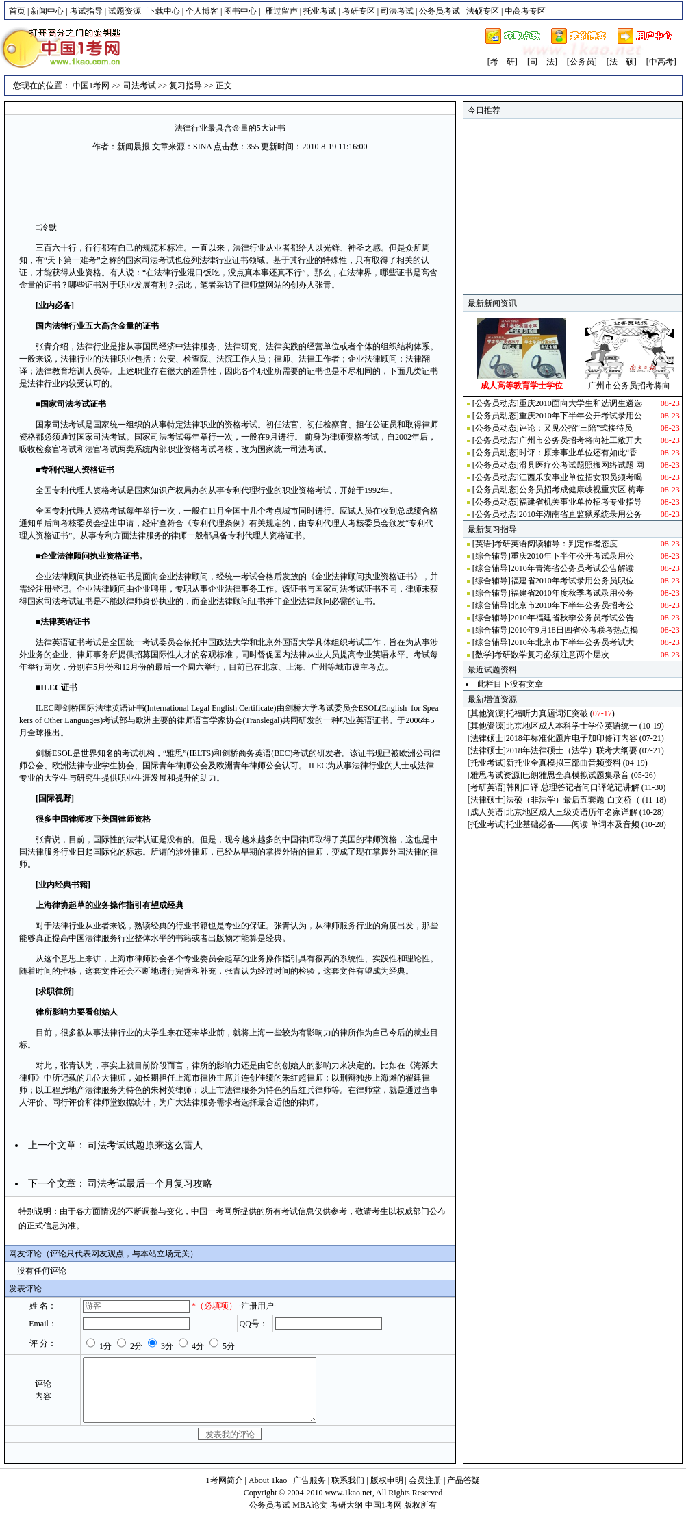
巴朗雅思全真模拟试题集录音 (575, 775)
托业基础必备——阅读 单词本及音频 (572, 824)
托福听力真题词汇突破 (547, 713)
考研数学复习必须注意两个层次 (551, 654)
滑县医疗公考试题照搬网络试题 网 (581, 465)
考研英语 (486, 787)
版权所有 (420, 1517)
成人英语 (486, 812)
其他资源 (486, 713)
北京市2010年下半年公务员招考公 (572, 605)
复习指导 (185, 85)
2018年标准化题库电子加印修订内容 (571, 738)
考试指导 (86, 11)
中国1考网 (91, 85)
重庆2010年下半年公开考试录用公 (580, 415)
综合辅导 (491, 556)
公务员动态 (495, 403)
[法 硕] (622, 61)
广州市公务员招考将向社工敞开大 (580, 440)
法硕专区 (482, 11)
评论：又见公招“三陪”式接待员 (576, 428)
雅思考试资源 (495, 775)
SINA (202, 146)
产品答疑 (463, 1493)
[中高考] (661, 61)
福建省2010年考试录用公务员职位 (572, 580)
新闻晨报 (133, 146)
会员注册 (425, 1493)
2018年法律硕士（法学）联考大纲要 (571, 750)
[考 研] (502, 61)
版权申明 (386, 1493)
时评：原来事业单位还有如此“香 (578, 452)
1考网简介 (224, 1493)
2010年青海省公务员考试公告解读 (572, 568)
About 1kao (269, 1493)
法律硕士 (486, 738)
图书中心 (240, 11)
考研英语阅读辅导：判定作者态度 (556, 543)
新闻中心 (47, 11)
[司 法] (542, 61)
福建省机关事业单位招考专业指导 (580, 502)
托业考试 (319, 11)
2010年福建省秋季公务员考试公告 (572, 617)
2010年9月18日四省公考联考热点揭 (574, 630)
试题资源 (124, 11)
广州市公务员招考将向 (629, 385)
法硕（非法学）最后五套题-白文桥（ (573, 800)
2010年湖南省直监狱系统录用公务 (580, 514)
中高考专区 (525, 11)
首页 (17, 11)
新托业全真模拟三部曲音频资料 (563, 763)
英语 (483, 543)
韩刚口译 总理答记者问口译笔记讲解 (572, 787)
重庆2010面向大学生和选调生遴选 (580, 403)
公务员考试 (439, 11)
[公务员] (582, 61)
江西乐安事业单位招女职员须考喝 (580, 477)
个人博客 (202, 11)
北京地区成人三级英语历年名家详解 (571, 812)
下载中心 (163, 11)
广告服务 (309, 1493)
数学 (483, 654)
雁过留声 (281, 11)
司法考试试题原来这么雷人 (145, 1145)
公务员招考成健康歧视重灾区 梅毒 (581, 489)
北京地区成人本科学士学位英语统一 (571, 726)
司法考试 (397, 11)
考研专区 (358, 11)
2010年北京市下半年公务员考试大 (572, 642)
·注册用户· (257, 1306)
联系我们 (347, 1493)
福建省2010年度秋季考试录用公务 (572, 593)
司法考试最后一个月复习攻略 (150, 1183)
